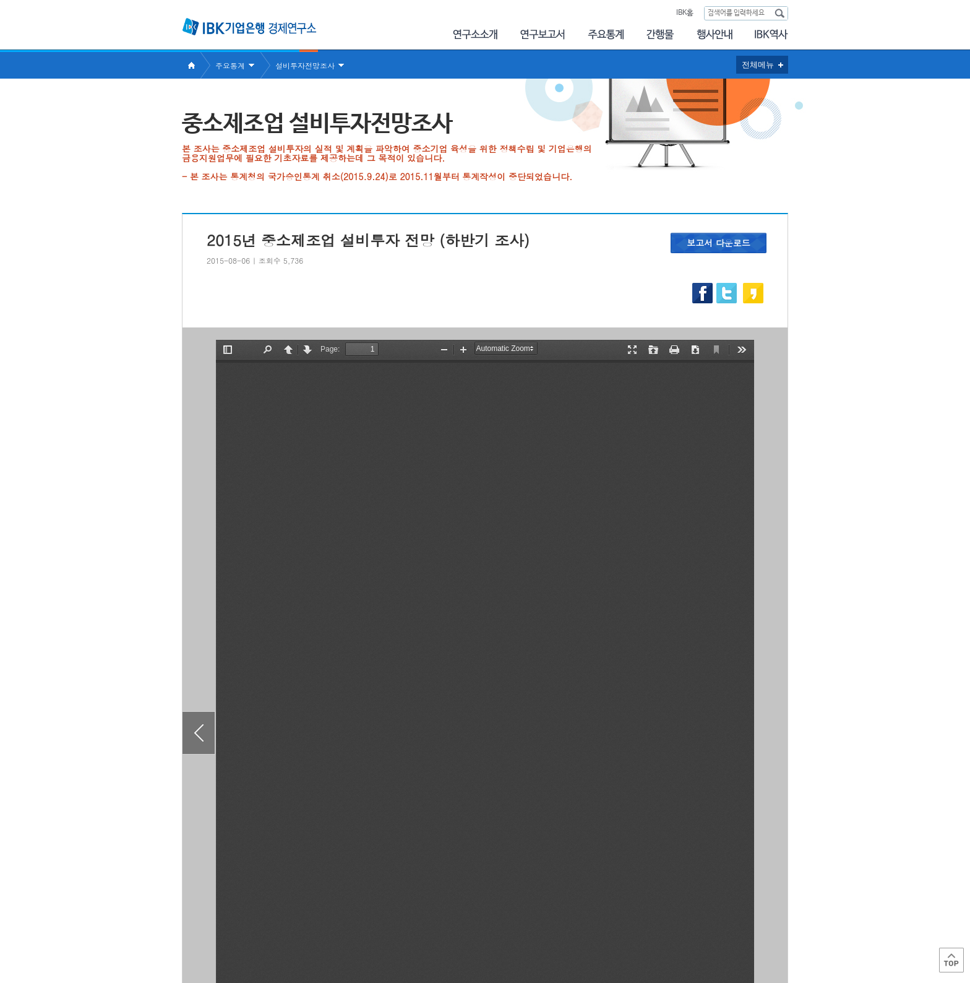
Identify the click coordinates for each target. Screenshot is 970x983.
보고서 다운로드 (718, 242)
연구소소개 (474, 34)
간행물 (660, 34)
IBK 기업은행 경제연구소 (249, 26)
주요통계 (606, 34)
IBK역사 (771, 34)
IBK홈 (684, 13)
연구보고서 (542, 34)
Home (191, 65)
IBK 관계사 (723, 929)
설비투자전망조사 (305, 65)
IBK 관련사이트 (635, 929)
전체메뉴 (758, 64)
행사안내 (714, 34)
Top (951, 960)
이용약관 (310, 934)
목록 (485, 862)
